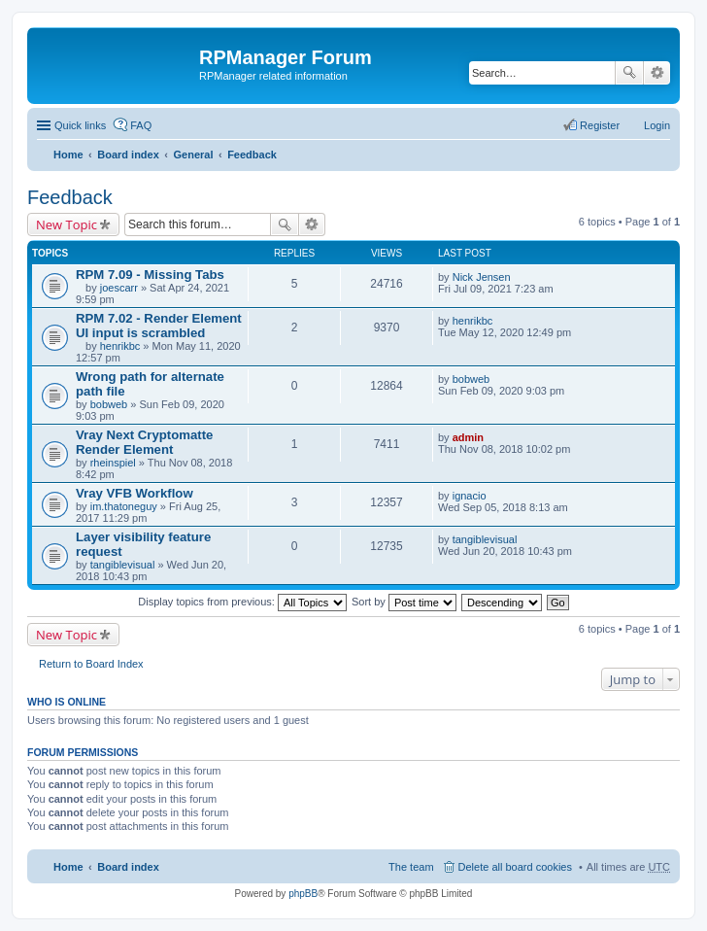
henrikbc (120, 346)
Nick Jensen (482, 277)
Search (629, 73)
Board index (128, 154)
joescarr (119, 287)
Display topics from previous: (242, 601)
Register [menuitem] (600, 125)
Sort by (404, 601)
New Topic (66, 224)
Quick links (80, 125)
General (193, 154)
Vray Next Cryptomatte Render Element (144, 442)
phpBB (303, 893)
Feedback (252, 154)
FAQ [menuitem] (141, 125)
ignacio (470, 495)
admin (468, 437)
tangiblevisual (122, 564)
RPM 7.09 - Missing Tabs (150, 274)
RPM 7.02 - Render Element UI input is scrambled (159, 325)
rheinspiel (113, 462)
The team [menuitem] (410, 867)
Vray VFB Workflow (134, 493)
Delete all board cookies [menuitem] (515, 867)
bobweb (109, 404)
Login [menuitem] (657, 125)
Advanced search (657, 73)
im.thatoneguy (123, 506)
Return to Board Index (91, 664)
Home (68, 154)
